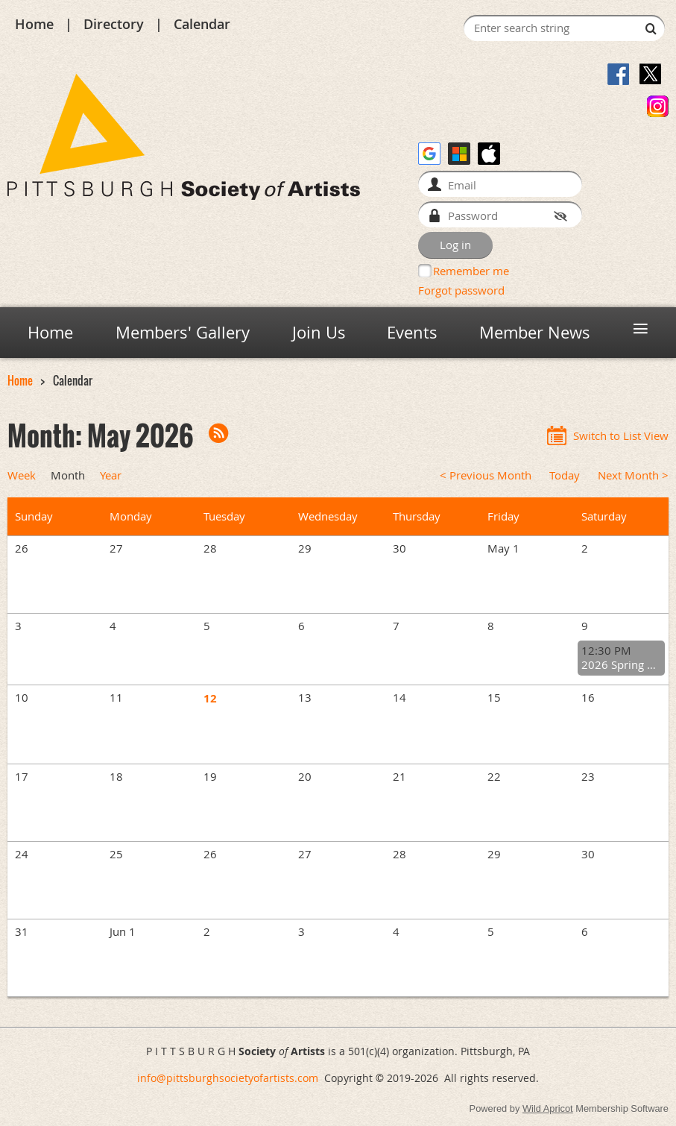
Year (110, 475)
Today (564, 475)
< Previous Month (485, 475)
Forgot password (461, 290)
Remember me (471, 270)
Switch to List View (621, 436)
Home (34, 24)
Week (21, 475)
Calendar (202, 24)
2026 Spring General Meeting (621, 665)
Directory (113, 24)
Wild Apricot (547, 1108)
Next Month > (633, 475)
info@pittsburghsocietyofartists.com (227, 1078)
